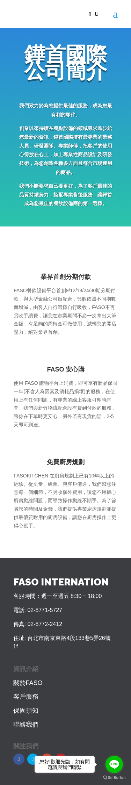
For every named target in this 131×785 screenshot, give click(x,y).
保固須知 (25, 710)
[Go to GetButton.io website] (114, 778)
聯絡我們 (25, 724)
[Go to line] (114, 764)
